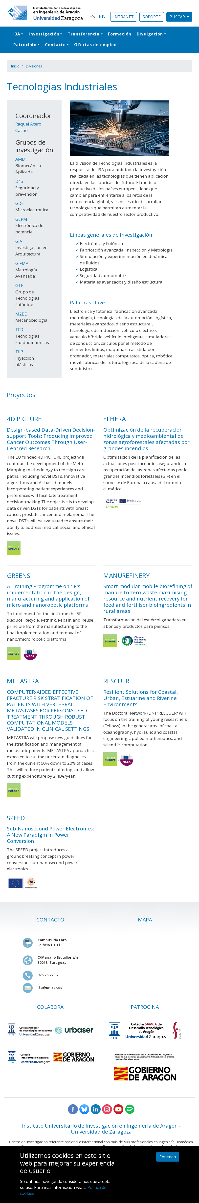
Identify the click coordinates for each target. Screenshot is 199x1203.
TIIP (19, 351)
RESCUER (116, 681)
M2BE (21, 314)
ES (92, 16)
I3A (16, 34)
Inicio (15, 65)
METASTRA (23, 681)
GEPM (21, 219)
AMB (20, 159)
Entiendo (167, 1157)
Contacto (55, 44)
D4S (19, 181)
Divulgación (150, 34)
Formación (119, 34)
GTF (19, 285)
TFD (19, 329)
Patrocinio (25, 44)
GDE (19, 203)
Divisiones (34, 65)
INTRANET (123, 17)
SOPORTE (152, 17)
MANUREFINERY (126, 575)
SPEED (16, 818)
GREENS (18, 575)
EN (102, 16)
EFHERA (114, 418)
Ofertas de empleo (95, 44)
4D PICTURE (24, 418)
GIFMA (21, 263)
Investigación (44, 34)
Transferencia (83, 34)
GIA (18, 241)
